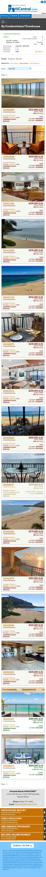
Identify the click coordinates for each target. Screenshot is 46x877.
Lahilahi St (12, 117)
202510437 (8, 719)
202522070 (8, 391)
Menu (44, 13)
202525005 (8, 672)
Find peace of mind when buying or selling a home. (21, 820)
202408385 (8, 110)
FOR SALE (4, 16)
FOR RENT (14, 16)
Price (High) (14, 63)
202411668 (8, 250)
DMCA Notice (37, 850)
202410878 (8, 578)
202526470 (8, 766)
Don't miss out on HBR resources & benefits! (21, 836)
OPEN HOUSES (25, 16)
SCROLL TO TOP (21, 845)
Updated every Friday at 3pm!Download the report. (21, 812)
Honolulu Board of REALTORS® (23, 850)
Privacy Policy (7, 852)
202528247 (8, 485)
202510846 (8, 157)
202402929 (8, 438)
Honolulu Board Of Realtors (23, 8)
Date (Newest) (34, 63)
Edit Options (39, 52)
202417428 (8, 203)
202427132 (8, 297)
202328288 (8, 625)
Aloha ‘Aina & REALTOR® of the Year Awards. (21, 828)
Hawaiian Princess (9, 116)
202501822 (8, 531)
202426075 (8, 344)
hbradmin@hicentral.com (26, 804)
